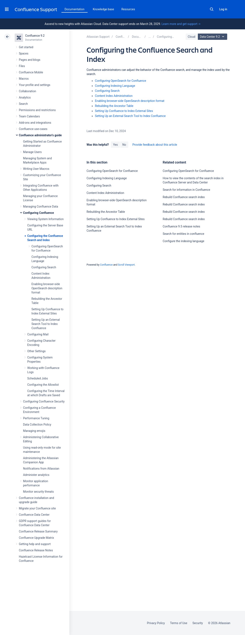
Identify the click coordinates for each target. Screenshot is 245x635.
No (124, 144)
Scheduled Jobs (37, 378)
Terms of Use (178, 623)
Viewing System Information (45, 219)
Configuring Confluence (38, 212)
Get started (26, 47)
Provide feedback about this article (154, 144)
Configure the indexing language (183, 241)
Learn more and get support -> (181, 24)
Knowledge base (103, 9)
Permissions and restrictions (37, 110)
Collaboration (27, 91)
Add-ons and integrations (35, 122)
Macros (24, 78)
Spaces (23, 53)
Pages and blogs (29, 59)
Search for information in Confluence (186, 189)
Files (22, 66)
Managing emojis (34, 430)
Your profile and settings (34, 85)
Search (211, 9)
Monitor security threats (38, 491)
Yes (115, 144)
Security (197, 623)
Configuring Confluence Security (44, 401)
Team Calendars (29, 116)
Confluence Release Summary (38, 531)
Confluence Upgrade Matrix (36, 537)
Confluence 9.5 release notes (181, 226)
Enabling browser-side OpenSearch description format (46, 288)
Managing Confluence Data (40, 206)
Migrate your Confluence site (37, 508)
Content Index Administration (113, 95)
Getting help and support (35, 544)
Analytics (25, 97)
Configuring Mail (37, 334)
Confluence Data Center (34, 514)
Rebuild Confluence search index (184, 197)
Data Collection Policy (37, 424)
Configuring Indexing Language (115, 85)
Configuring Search (43, 267)
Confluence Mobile (31, 72)
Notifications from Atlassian (41, 468)
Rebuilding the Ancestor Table (114, 106)
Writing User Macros (36, 168)
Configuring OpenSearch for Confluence (120, 80)
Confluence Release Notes (36, 550)
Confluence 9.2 (35, 35)
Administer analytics (36, 475)
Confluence (106, 264)
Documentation (74, 9)
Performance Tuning (36, 418)
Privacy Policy (156, 623)
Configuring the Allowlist (43, 384)
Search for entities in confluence (183, 233)
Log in (223, 9)
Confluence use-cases (33, 129)
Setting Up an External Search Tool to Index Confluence (45, 324)
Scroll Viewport (126, 264)
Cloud (191, 36)
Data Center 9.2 (213, 37)
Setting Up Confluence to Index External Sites (124, 111)
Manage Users (32, 152)
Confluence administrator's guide (40, 135)
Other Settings (36, 351)
